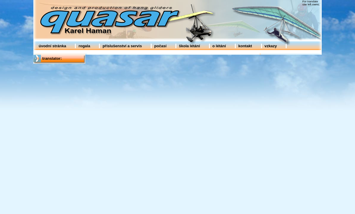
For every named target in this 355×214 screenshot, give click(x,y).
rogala (84, 46)
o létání (219, 46)
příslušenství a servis (122, 46)
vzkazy (270, 46)
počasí (160, 46)
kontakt (245, 46)
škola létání (189, 46)
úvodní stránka (52, 46)
